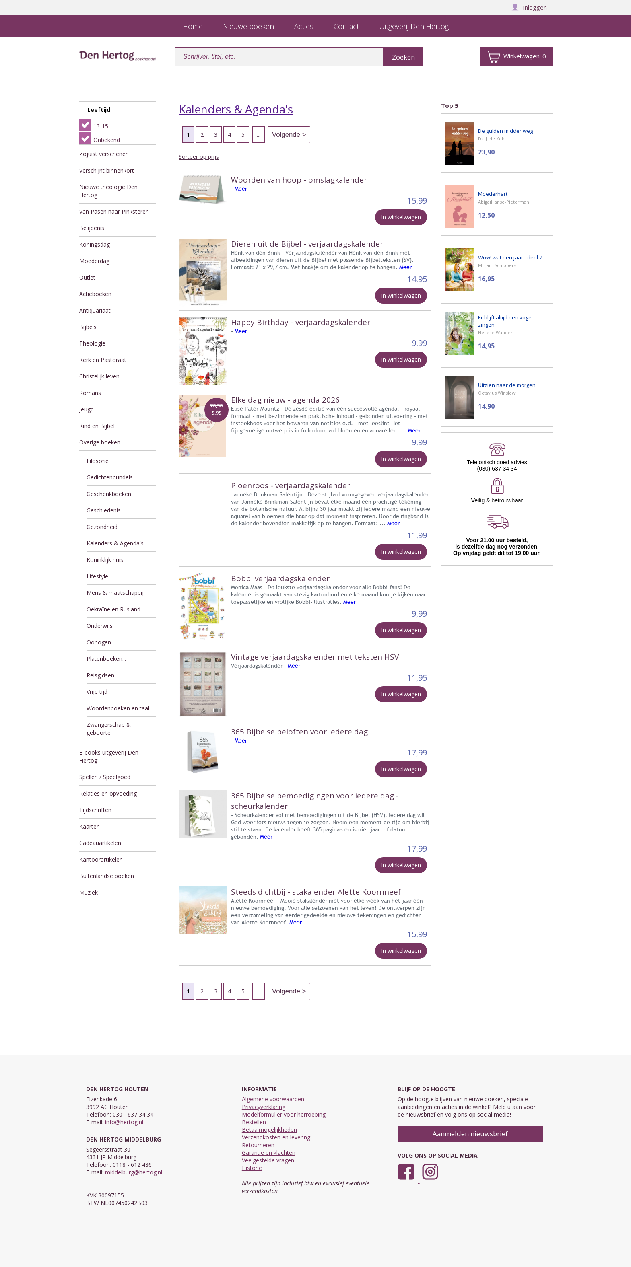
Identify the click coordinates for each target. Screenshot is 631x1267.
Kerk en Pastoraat (102, 360)
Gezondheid (102, 527)
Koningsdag (94, 244)
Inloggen (529, 7)
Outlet (87, 277)
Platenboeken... (106, 658)
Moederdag (94, 261)
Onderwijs (100, 625)
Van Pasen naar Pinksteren (114, 211)
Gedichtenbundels (110, 477)
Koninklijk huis (105, 560)
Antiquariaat (95, 310)
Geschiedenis (104, 510)
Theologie (92, 343)
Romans (90, 393)
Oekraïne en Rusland (113, 609)
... (258, 134)
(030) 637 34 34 (497, 468)
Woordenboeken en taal (118, 708)
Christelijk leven (99, 376)
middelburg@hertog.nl (133, 1172)
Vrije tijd (97, 691)
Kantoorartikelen (101, 859)
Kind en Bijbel (97, 426)
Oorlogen (99, 642)
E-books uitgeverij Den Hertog (108, 756)
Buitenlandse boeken (106, 876)
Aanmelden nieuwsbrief (470, 1133)
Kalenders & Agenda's (115, 543)
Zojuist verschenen (104, 154)
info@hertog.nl (124, 1122)
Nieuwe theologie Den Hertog (108, 191)
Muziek (88, 892)
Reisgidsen (100, 675)
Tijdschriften (95, 810)
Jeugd (86, 409)
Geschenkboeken (109, 494)
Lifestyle (97, 576)
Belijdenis (91, 228)
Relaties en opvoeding (108, 793)
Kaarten (89, 826)
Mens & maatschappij (115, 592)
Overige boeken (99, 442)
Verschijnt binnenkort (106, 170)
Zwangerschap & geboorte (109, 728)
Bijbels (88, 327)
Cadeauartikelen (100, 843)
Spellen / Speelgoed (104, 777)
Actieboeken (95, 294)
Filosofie (98, 461)
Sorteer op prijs (199, 156)
